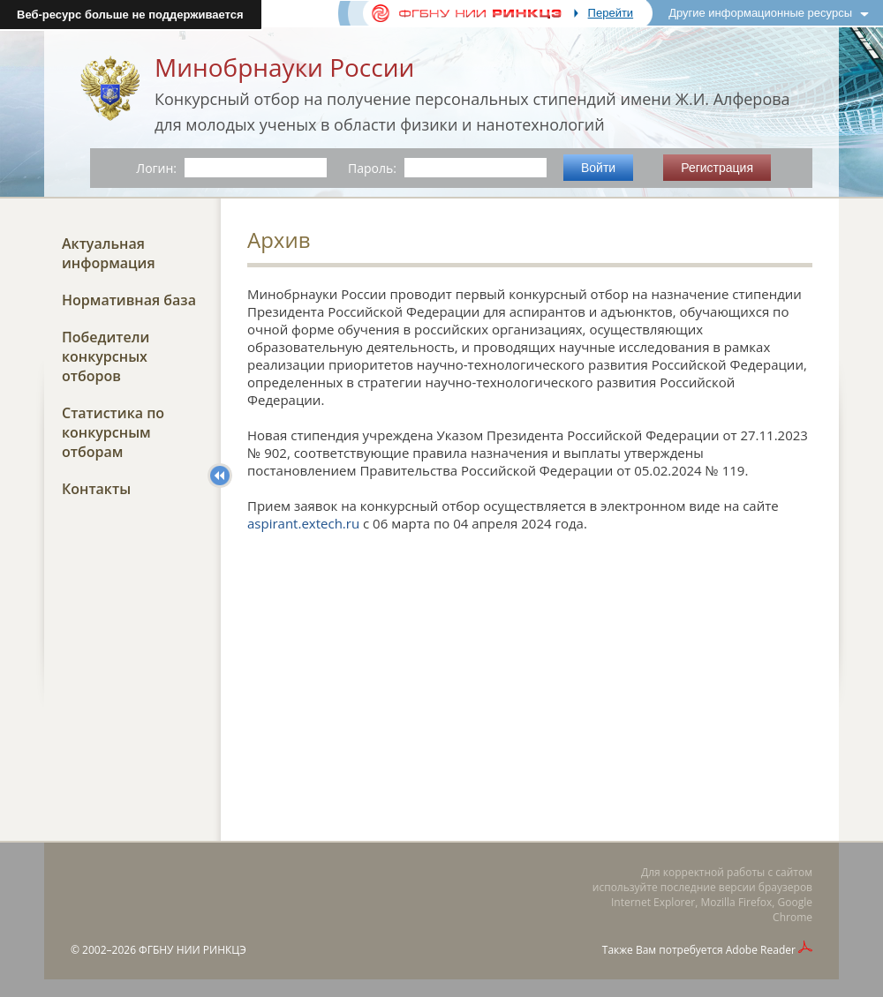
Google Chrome (792, 910)
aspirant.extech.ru (303, 523)
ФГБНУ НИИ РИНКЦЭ (192, 949)
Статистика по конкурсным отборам (113, 432)
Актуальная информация (108, 253)
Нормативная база (129, 300)
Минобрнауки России (284, 67)
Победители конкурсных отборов (105, 356)
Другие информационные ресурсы (760, 12)
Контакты (96, 488)
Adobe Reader (761, 949)
